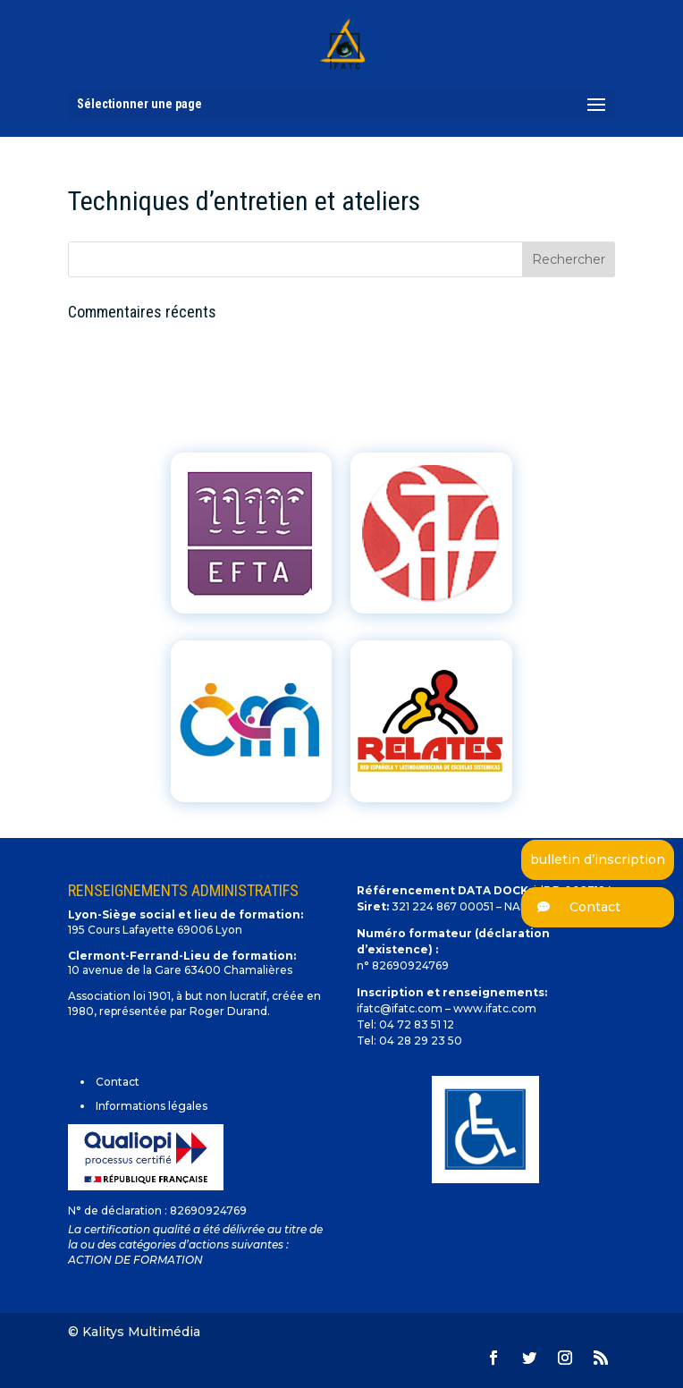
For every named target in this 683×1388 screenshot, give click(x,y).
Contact (570, 907)
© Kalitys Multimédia (134, 1332)
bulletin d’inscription (597, 859)
